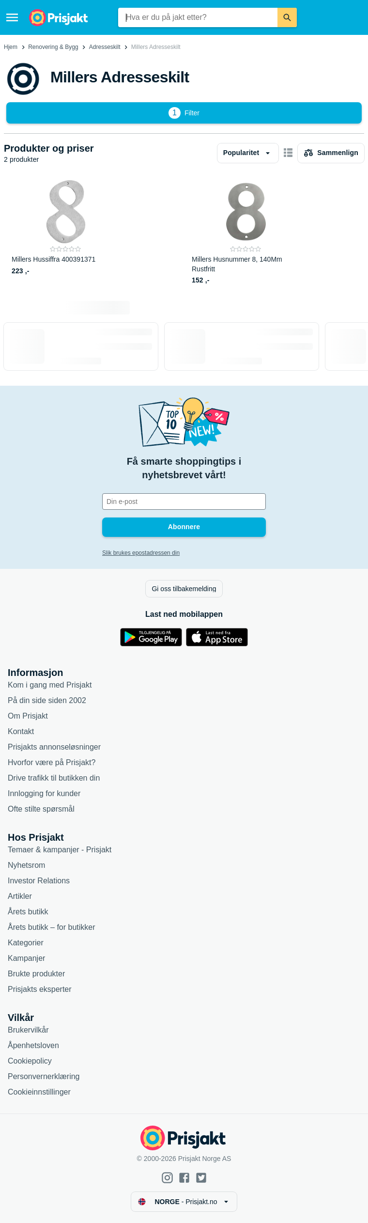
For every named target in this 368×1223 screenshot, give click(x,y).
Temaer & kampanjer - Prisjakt (59, 850)
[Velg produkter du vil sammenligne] (331, 153)
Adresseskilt (105, 47)
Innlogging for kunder (44, 793)
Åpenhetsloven (33, 1045)
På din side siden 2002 (47, 700)
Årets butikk (28, 912)
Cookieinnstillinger (39, 1092)
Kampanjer (26, 958)
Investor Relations (39, 881)
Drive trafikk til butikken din (54, 778)
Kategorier (26, 943)
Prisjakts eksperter (40, 989)
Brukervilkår (28, 1030)
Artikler (20, 896)
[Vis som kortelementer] (288, 153)
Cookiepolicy (30, 1061)
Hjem (10, 47)
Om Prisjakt (28, 716)
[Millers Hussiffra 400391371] (65, 232)
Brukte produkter (36, 974)
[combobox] (197, 17)
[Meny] (12, 17)
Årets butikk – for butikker (51, 927)
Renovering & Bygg (53, 47)
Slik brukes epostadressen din (141, 552)
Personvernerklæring (44, 1076)
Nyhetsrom (26, 865)
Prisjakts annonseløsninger (54, 747)
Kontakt (21, 731)
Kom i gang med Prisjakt (50, 685)
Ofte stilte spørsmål (41, 809)
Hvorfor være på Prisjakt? (51, 762)
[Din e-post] (184, 501)
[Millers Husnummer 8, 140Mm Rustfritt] (245, 232)
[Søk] (287, 17)
